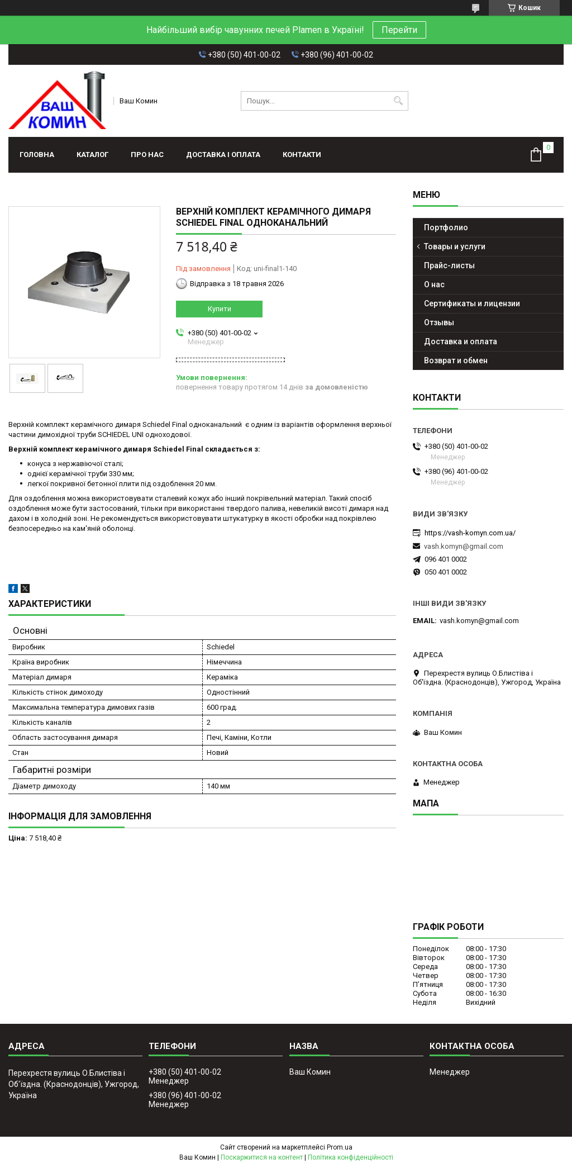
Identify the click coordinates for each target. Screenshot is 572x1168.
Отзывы (439, 322)
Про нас (147, 154)
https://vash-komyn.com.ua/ (470, 533)
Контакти (302, 154)
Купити (219, 309)
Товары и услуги (454, 246)
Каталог (92, 154)
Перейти (399, 30)
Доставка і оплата (223, 154)
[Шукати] (398, 101)
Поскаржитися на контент (262, 1157)
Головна (37, 154)
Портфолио (446, 227)
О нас (434, 284)
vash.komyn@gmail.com (463, 546)
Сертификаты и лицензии (472, 303)
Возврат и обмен (456, 360)
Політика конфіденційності (350, 1157)
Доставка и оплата (460, 341)
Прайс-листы (449, 265)
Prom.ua (339, 1147)
